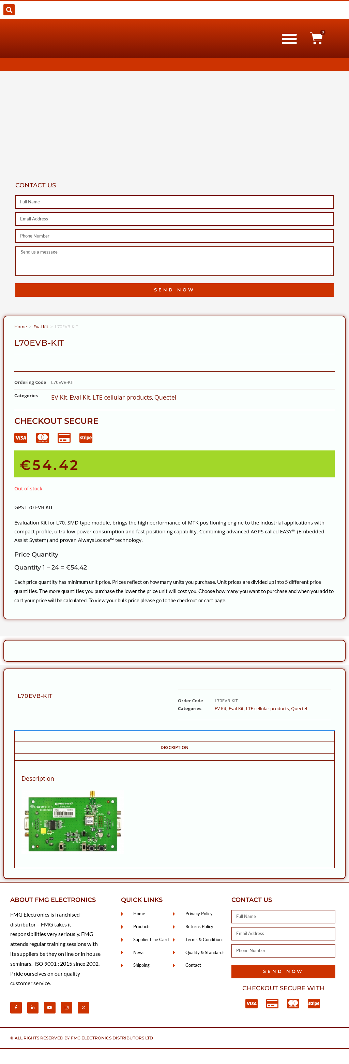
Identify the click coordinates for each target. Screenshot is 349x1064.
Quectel (165, 397)
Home (20, 326)
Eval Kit (40, 326)
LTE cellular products (122, 397)
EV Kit (59, 397)
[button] (9, 9)
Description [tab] (174, 747)
